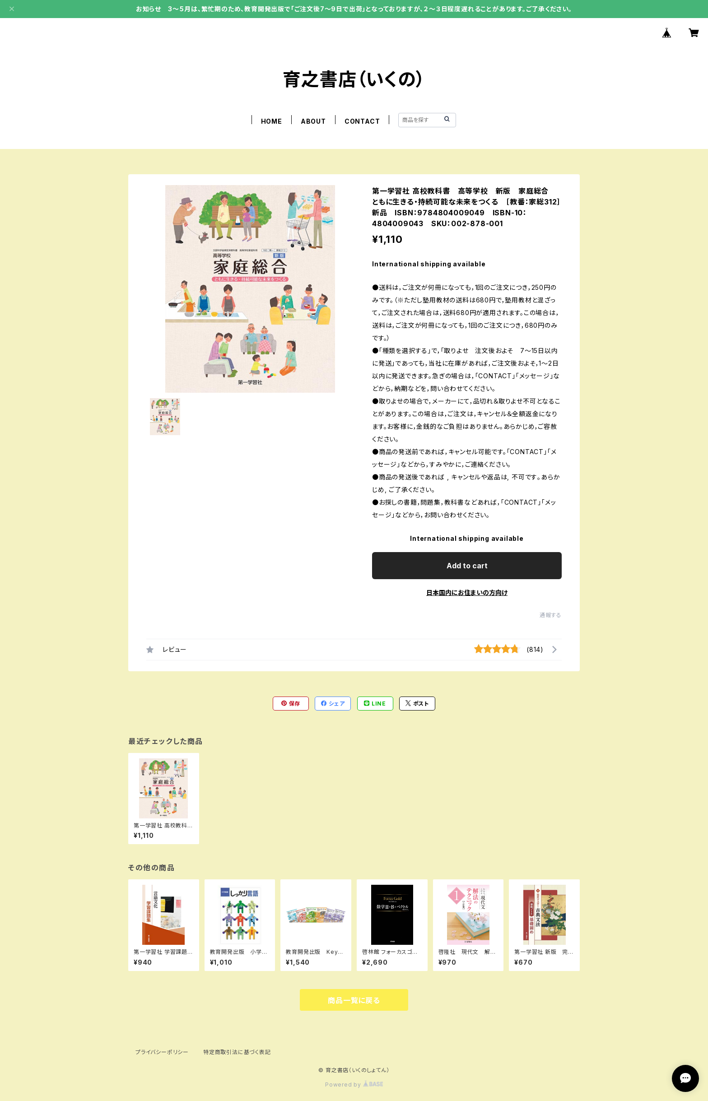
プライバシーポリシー (162, 1052)
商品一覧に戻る (354, 1000)
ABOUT (313, 121)
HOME (271, 121)
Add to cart (467, 565)
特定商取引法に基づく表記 (237, 1052)
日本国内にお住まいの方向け (467, 592)
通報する (551, 615)
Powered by (354, 1084)
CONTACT (362, 121)
